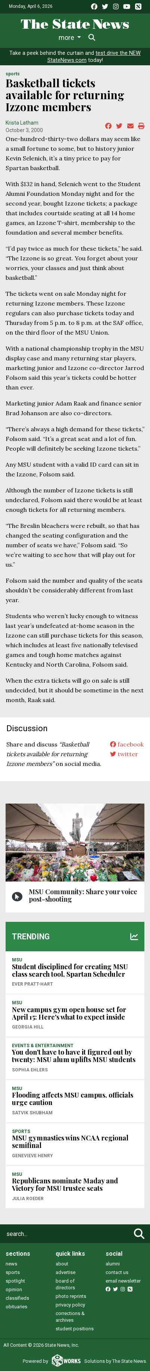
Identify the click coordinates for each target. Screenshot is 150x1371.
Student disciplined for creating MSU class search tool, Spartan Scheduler (70, 970)
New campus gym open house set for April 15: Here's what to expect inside (69, 1013)
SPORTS (13, 73)
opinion (14, 1289)
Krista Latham (22, 123)
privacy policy (70, 1305)
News (24, 37)
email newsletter (123, 1281)
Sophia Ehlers (30, 1070)
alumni (113, 1264)
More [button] (109, 37)
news (11, 1264)
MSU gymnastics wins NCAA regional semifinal (70, 1141)
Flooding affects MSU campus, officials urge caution (72, 1098)
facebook (127, 744)
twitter (124, 754)
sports (13, 1272)
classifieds (17, 1298)
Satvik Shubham (32, 1112)
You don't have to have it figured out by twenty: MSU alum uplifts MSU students (73, 1056)
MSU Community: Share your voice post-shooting (83, 895)
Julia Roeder (28, 1198)
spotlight (15, 1281)
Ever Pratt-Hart (32, 984)
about (62, 1264)
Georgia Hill (28, 1027)
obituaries (16, 1306)
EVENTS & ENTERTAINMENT (43, 1045)
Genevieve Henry (32, 1155)
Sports (78, 37)
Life (50, 37)
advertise (65, 1272)
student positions (75, 1328)
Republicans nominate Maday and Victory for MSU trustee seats (65, 1184)
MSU (17, 959)
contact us (117, 1272)
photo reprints (71, 1296)
